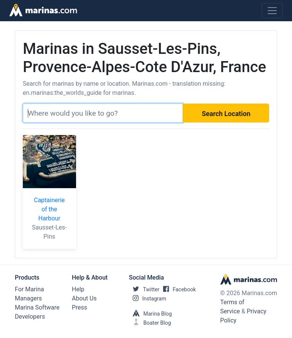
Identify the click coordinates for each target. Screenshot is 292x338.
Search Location (226, 114)
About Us (84, 298)
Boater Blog (150, 323)
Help (78, 289)
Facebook (177, 289)
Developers (30, 316)
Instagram (147, 299)
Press (79, 307)
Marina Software (37, 307)
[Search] (103, 113)
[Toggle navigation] (272, 10)
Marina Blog (150, 314)
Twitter (144, 289)
